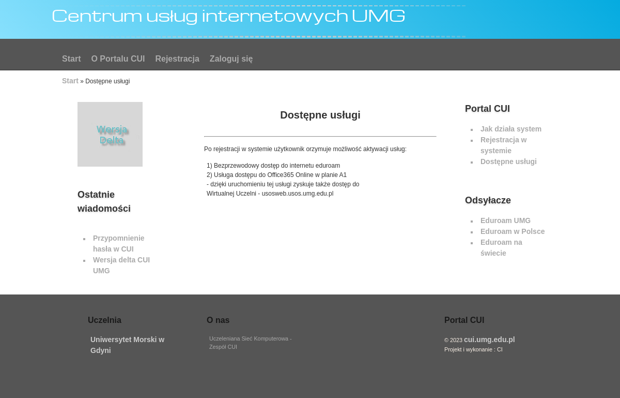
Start (71, 58)
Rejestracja (177, 58)
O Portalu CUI (118, 58)
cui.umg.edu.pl (489, 339)
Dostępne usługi (509, 161)
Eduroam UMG (506, 220)
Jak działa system (511, 129)
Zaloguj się (231, 58)
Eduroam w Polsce (513, 231)
